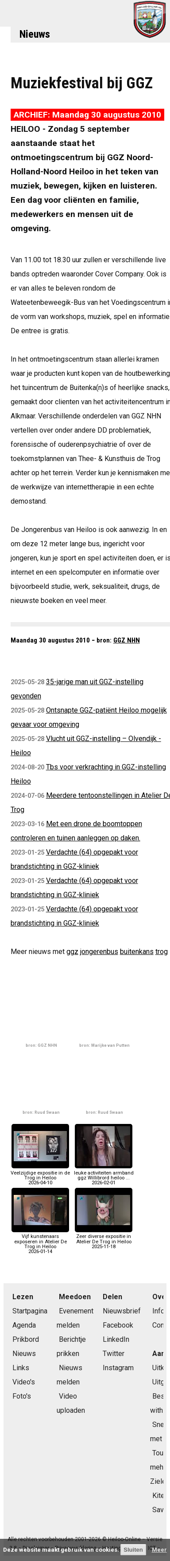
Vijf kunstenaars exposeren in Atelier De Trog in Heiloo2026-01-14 (40, 1241)
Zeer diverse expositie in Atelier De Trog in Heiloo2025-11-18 (103, 1239)
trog (161, 951)
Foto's (21, 1396)
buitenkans (137, 951)
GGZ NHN (126, 640)
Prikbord (25, 1339)
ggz (72, 951)
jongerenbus (99, 951)
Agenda (24, 1325)
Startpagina (29, 1311)
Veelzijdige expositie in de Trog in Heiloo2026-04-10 (40, 1175)
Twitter (113, 1353)
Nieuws (34, 34)
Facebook (118, 1325)
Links (20, 1368)
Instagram (118, 1368)
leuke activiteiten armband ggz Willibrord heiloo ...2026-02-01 (104, 1175)
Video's (23, 1382)
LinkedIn (116, 1339)
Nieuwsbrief (122, 1311)
